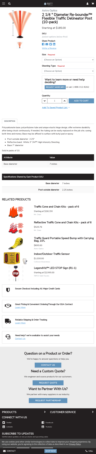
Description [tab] (9, 121)
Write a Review (49, 48)
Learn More (20, 307)
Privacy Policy (75, 444)
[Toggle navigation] (3, 3)
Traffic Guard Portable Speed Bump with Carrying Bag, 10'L (64, 239)
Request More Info (55, 87)
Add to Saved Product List (55, 107)
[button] (8, 4)
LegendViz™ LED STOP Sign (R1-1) (55, 268)
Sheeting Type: (53, 65)
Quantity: (46, 95)
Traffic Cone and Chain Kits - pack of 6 (56, 206)
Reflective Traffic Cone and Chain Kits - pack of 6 (63, 222)
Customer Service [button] (63, 412)
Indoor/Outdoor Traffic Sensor (52, 254)
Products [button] (9, 412)
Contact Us (20, 338)
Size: (48, 54)
